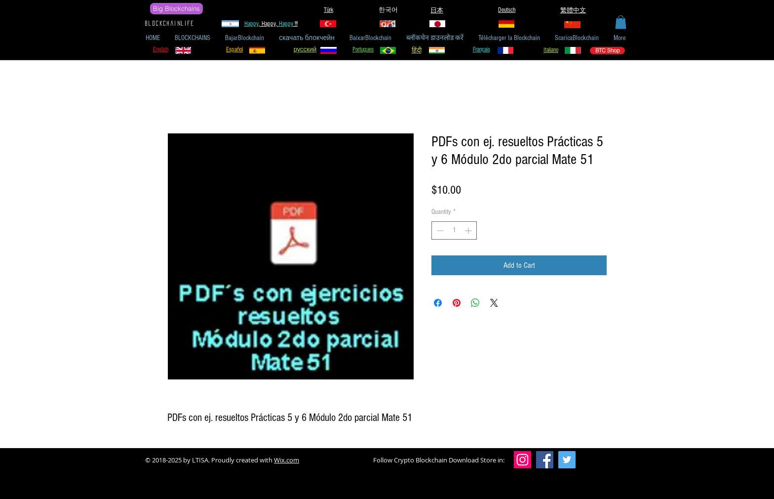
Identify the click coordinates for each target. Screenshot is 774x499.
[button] (620, 22)
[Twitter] (567, 459)
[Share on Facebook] (438, 303)
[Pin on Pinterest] (457, 303)
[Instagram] (522, 459)
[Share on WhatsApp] (475, 303)
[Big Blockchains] (176, 8)
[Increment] (469, 230)
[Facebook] (544, 459)
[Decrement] (439, 230)
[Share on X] (494, 303)
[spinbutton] (454, 230)
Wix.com (286, 460)
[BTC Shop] (607, 50)
